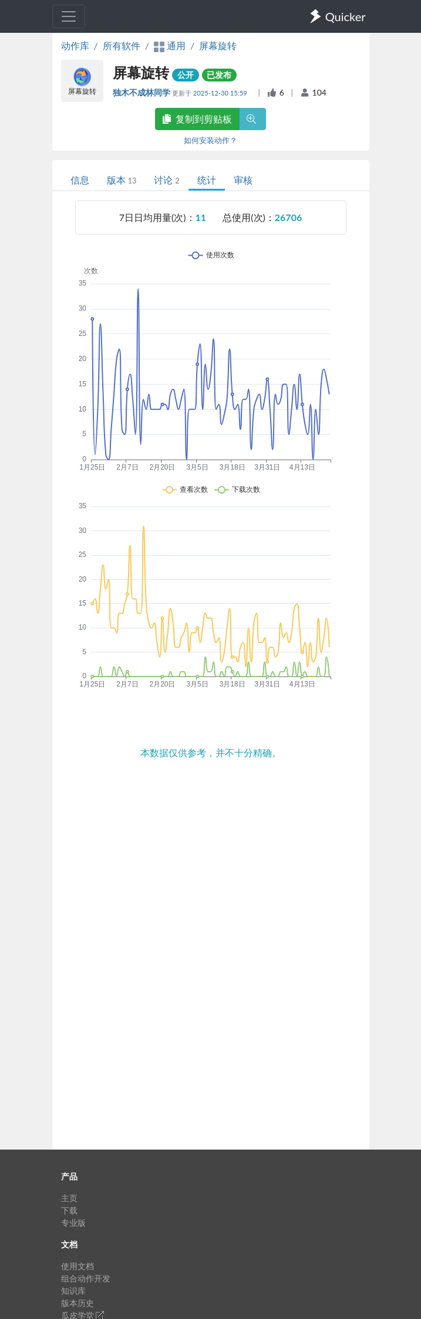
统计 (206, 179)
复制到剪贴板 (197, 118)
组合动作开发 (85, 1278)
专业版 (73, 1223)
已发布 (219, 75)
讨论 (166, 179)
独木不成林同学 (142, 92)
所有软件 (121, 45)
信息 (79, 179)
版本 (122, 179)
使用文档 (77, 1266)
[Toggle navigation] (68, 16)
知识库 (73, 1291)
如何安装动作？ (210, 140)
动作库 (75, 45)
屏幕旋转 (218, 45)
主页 (69, 1198)
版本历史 (77, 1303)
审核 (243, 179)
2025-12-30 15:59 (221, 93)
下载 (69, 1210)
